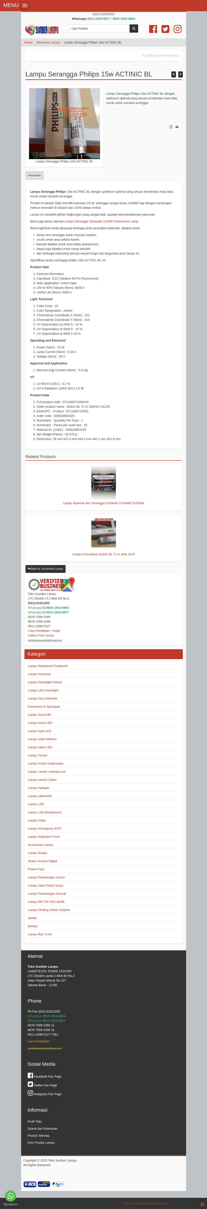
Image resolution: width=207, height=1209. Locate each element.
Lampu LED (36, 804)
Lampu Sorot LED (40, 723)
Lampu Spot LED (39, 731)
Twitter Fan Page (42, 1085)
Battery (33, 926)
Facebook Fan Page (45, 1076)
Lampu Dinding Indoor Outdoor (49, 910)
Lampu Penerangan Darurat (47, 893)
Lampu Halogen (39, 788)
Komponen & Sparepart (44, 706)
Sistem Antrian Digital (42, 861)
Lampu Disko (37, 820)
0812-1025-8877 (57, 612)
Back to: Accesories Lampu (45, 568)
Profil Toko (35, 1121)
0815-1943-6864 (57, 607)
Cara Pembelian (39, 1041)
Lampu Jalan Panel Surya (45, 885)
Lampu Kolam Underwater (46, 763)
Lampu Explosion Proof (44, 836)
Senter (32, 918)
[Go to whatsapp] (10, 1196)
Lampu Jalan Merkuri (42, 739)
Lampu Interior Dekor (42, 780)
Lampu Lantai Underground (46, 771)
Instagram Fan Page (45, 1094)
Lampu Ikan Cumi (40, 934)
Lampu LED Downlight (43, 690)
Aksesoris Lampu (48, 42)
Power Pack (36, 869)
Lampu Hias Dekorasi (42, 698)
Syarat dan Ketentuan (42, 1128)
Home (28, 42)
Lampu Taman (37, 755)
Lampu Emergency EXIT (45, 828)
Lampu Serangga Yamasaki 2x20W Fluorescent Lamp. (101, 221)
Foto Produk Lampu (41, 1142)
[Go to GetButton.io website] (11, 1204)
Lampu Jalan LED (40, 747)
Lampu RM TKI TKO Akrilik (46, 902)
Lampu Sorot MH (39, 714)
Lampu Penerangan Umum (46, 877)
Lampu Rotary (37, 853)
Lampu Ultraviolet (40, 796)
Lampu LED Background (45, 812)
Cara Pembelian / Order (44, 631)
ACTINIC (90, 260)
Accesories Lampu (40, 845)
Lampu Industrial (39, 674)
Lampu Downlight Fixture (45, 682)
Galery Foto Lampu (41, 635)
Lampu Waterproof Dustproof (48, 666)
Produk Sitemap (39, 1135)
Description (34, 175)
